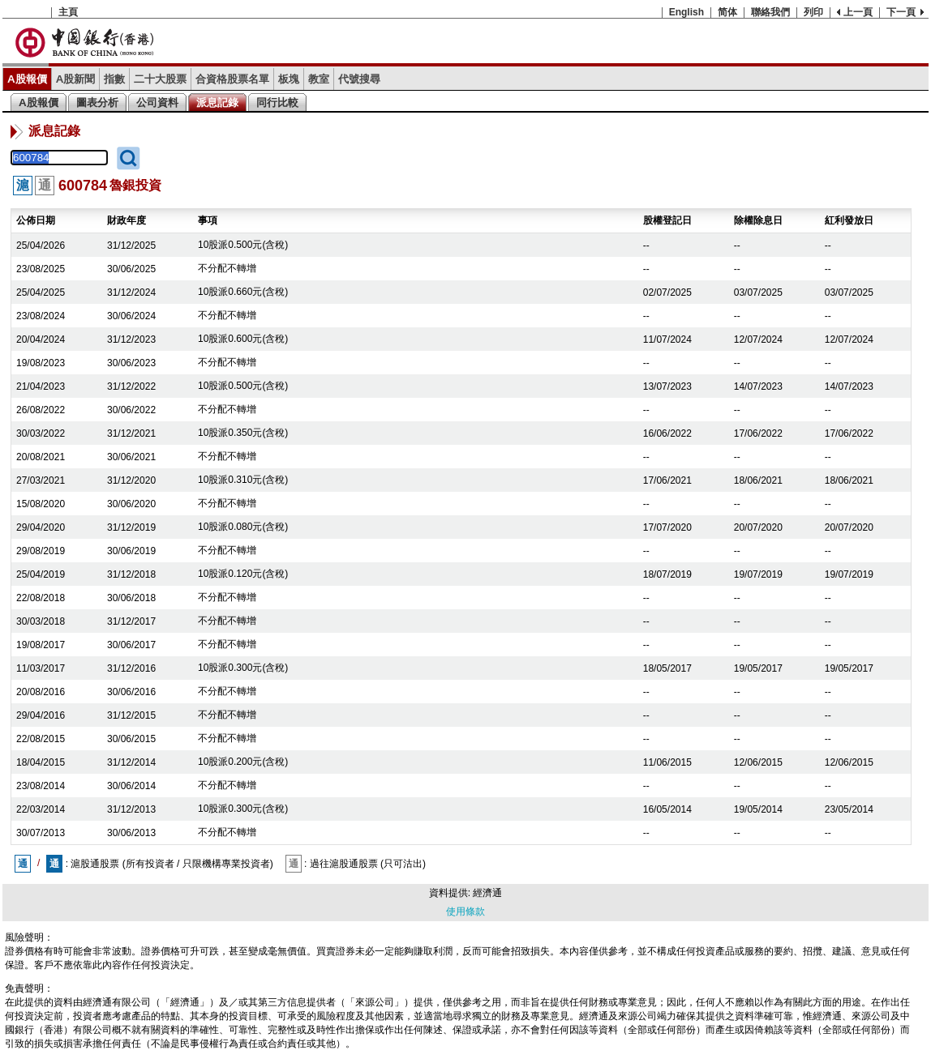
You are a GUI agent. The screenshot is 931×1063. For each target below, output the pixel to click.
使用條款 (465, 911)
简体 (727, 12)
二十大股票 (160, 79)
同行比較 (277, 102)
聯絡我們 (770, 12)
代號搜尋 (359, 79)
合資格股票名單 (232, 79)
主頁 (68, 12)
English (686, 12)
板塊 (288, 79)
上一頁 (858, 12)
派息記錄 (217, 102)
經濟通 (487, 893)
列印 (813, 12)
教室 (318, 79)
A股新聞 (76, 79)
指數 (114, 79)
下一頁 (901, 12)
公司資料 (157, 102)
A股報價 (27, 79)
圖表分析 (97, 102)
